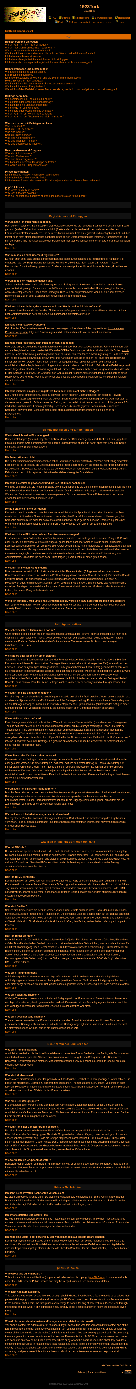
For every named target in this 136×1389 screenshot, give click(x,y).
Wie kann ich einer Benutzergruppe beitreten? (30, 162)
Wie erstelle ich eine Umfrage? (22, 107)
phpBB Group (97, 1277)
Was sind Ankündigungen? (20, 137)
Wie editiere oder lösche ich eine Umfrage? (29, 110)
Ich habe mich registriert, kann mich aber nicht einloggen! (36, 59)
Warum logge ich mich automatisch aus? (27, 50)
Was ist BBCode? (15, 126)
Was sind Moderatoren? (18, 156)
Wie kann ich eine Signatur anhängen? (26, 104)
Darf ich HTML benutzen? (19, 129)
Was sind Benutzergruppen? (21, 159)
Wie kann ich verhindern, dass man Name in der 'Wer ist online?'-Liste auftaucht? (50, 53)
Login (120, 22)
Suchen (64, 18)
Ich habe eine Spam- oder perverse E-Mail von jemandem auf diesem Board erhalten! (52, 180)
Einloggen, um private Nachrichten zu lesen (89, 22)
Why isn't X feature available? (21, 193)
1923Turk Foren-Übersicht (19, 31)
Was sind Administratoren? (20, 153)
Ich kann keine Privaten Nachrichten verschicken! (32, 174)
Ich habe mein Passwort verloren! (23, 56)
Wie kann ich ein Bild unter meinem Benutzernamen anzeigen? (40, 83)
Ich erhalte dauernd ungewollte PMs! (25, 177)
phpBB (59, 1384)
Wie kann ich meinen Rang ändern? (25, 86)
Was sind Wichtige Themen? (21, 140)
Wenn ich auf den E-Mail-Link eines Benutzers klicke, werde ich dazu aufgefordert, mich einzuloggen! (61, 89)
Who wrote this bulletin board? (22, 190)
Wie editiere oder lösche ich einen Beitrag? (29, 101)
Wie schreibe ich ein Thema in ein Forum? (28, 99)
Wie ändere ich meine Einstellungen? (25, 71)
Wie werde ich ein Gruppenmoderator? (26, 165)
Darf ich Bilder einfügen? (18, 135)
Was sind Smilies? (15, 132)
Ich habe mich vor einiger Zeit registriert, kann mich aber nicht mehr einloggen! (48, 62)
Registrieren (122, 18)
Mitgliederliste (80, 18)
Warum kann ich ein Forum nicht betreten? (28, 113)
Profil (59, 22)
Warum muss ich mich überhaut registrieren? (30, 47)
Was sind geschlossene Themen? (23, 143)
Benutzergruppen (102, 18)
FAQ (52, 18)
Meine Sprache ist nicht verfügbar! (24, 80)
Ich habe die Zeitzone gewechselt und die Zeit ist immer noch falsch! (43, 77)
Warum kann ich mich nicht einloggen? (26, 44)
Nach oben (11, 248)
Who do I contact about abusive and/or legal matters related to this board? (46, 196)
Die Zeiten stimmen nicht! (19, 74)
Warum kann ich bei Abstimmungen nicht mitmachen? (35, 116)
